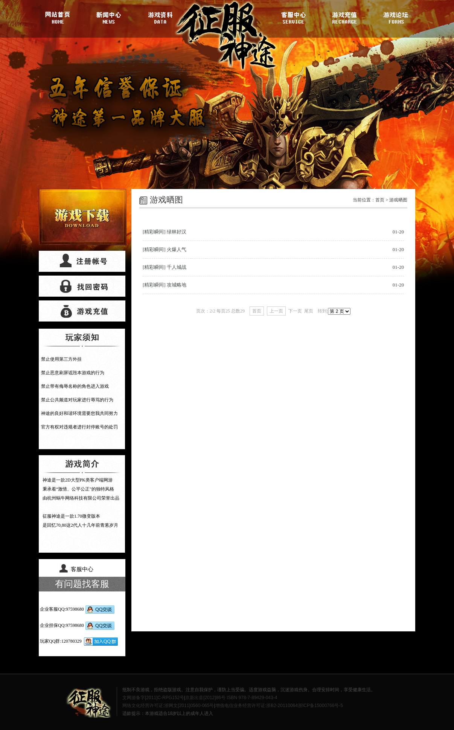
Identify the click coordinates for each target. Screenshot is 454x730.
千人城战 (176, 267)
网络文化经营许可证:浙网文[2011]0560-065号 (168, 705)
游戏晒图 (398, 200)
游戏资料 (160, 17)
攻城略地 (176, 285)
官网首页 (59, 17)
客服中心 (293, 17)
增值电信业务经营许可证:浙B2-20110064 (256, 705)
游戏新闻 (110, 17)
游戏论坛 (394, 17)
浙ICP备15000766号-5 (320, 705)
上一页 (276, 311)
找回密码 (82, 286)
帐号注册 (82, 261)
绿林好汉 (176, 232)
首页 (379, 200)
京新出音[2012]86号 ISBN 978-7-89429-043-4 (231, 697)
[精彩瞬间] (154, 232)
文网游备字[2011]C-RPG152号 (153, 697)
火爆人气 (176, 249)
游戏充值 (344, 17)
